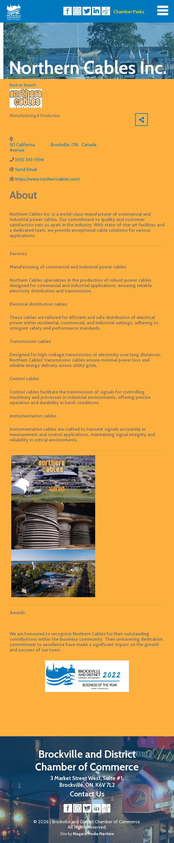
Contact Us (87, 793)
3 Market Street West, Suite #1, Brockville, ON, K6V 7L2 (87, 781)
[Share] (141, 119)
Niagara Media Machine (93, 833)
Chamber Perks (128, 11)
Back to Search (23, 84)
